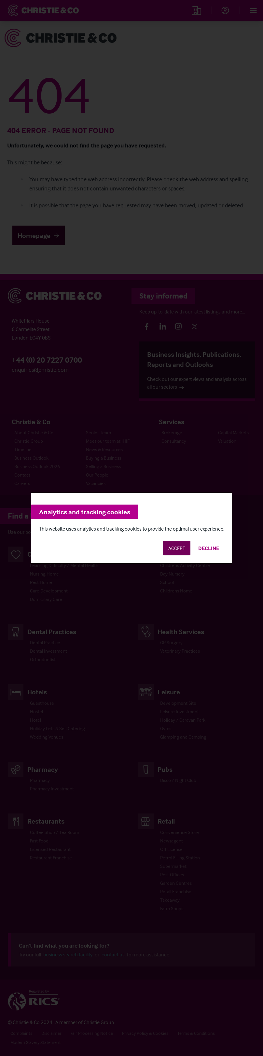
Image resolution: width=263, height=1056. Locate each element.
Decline (208, 548)
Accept (176, 548)
